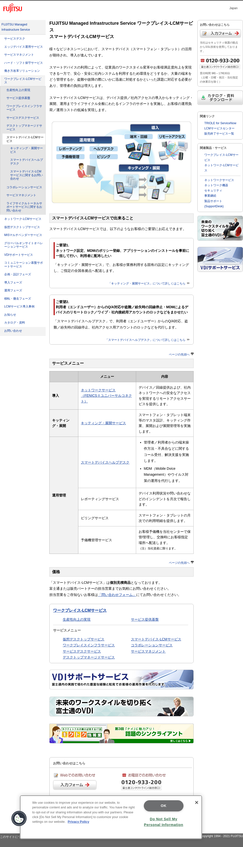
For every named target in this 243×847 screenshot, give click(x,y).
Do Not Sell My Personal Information (163, 822)
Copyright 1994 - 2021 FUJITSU (221, 836)
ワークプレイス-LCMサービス (22, 80)
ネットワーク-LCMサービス (22, 219)
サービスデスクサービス (22, 117)
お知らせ (10, 314)
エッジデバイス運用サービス (23, 46)
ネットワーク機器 (216, 185)
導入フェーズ (13, 282)
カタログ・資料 (14, 322)
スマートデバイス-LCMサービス (156, 639)
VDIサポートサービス (18, 255)
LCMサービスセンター (219, 128)
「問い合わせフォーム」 (117, 595)
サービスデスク (14, 38)
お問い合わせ (13, 330)
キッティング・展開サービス (26, 150)
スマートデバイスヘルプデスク (26, 161)
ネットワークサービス (219, 180)
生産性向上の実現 (18, 90)
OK (163, 806)
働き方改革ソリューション (22, 70)
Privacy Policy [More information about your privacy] (78, 821)
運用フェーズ (13, 290)
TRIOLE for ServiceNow (220, 123)
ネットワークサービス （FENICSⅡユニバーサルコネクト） (106, 395)
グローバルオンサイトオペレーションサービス (23, 245)
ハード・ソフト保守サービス (23, 63)
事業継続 (210, 195)
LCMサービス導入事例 (19, 306)
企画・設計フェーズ (17, 274)
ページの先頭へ (181, 354)
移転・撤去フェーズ (17, 298)
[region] (111, 817)
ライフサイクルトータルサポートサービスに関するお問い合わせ (24, 207)
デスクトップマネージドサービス (24, 127)
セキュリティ (213, 190)
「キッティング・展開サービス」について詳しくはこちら (148, 283)
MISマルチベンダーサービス (23, 235)
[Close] (196, 802)
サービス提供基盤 (18, 98)
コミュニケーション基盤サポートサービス (23, 264)
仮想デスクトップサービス (22, 227)
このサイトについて (13, 837)
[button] (19, 818)
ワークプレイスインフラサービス (24, 108)
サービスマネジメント (19, 54)
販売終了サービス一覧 (219, 133)
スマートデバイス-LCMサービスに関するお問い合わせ (26, 175)
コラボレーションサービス (24, 187)
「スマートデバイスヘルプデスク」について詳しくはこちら (147, 340)
